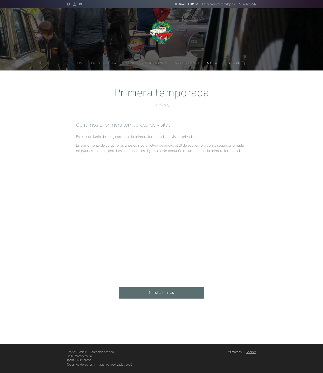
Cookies (251, 352)
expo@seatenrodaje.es (221, 4)
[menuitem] (77, 63)
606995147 (249, 4)
